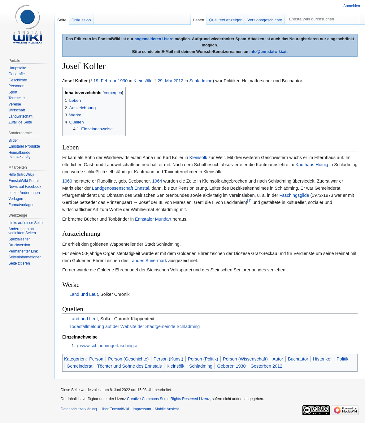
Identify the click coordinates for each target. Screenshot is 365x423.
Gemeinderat (79, 366)
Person (96, 358)
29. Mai (165, 80)
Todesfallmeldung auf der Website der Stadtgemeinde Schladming (134, 326)
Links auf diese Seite (25, 223)
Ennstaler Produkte (24, 146)
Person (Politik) (203, 358)
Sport (12, 92)
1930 (123, 80)
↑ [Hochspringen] (77, 345)
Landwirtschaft (20, 116)
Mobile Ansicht (167, 409)
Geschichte (17, 80)
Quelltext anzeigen (226, 20)
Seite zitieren (19, 263)
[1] (249, 201)
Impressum (142, 409)
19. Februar (104, 80)
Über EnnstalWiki (115, 409)
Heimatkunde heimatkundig (19, 154)
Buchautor (298, 358)
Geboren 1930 (231, 366)
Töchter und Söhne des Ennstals (129, 366)
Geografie (16, 74)
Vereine (14, 104)
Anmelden (351, 6)
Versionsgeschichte (264, 20)
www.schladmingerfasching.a (108, 345)
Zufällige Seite (20, 122)
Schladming (200, 80)
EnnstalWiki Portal (23, 181)
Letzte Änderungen (24, 193)
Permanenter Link (23, 251)
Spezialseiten (19, 239)
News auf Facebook (24, 186)
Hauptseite (17, 68)
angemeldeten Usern (154, 39)
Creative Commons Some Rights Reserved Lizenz (168, 399)
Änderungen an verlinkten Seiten (22, 231)
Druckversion (19, 245)
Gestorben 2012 (266, 366)
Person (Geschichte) (128, 358)
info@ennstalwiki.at (268, 51)
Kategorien (75, 358)
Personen (16, 86)
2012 (178, 80)
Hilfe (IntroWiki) (21, 174)
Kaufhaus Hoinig (312, 164)
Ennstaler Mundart (153, 219)
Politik (342, 358)
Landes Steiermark (148, 260)
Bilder (13, 140)
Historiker (322, 358)
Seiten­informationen (24, 257)
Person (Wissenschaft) (245, 358)
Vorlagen (15, 198)
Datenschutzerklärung (79, 409)
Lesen (198, 20)
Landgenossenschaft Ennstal (120, 188)
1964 (157, 181)
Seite (62, 20)
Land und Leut (83, 294)
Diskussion (81, 20)
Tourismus (16, 98)
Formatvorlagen (21, 205)
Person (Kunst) (168, 358)
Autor (277, 358)
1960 (67, 181)
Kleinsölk (142, 80)
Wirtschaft (16, 110)
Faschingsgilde (294, 195)
